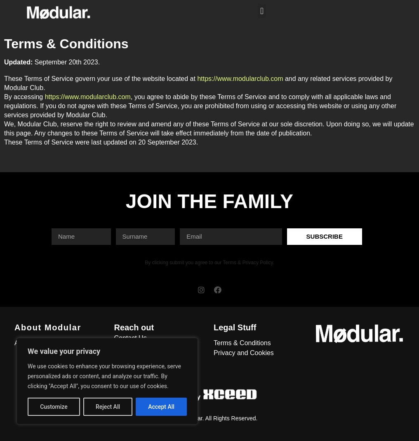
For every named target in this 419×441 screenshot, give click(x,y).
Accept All (161, 406)
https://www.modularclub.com (240, 78)
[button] (262, 11)
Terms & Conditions (242, 342)
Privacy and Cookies (244, 352)
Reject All (108, 406)
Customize (54, 406)
